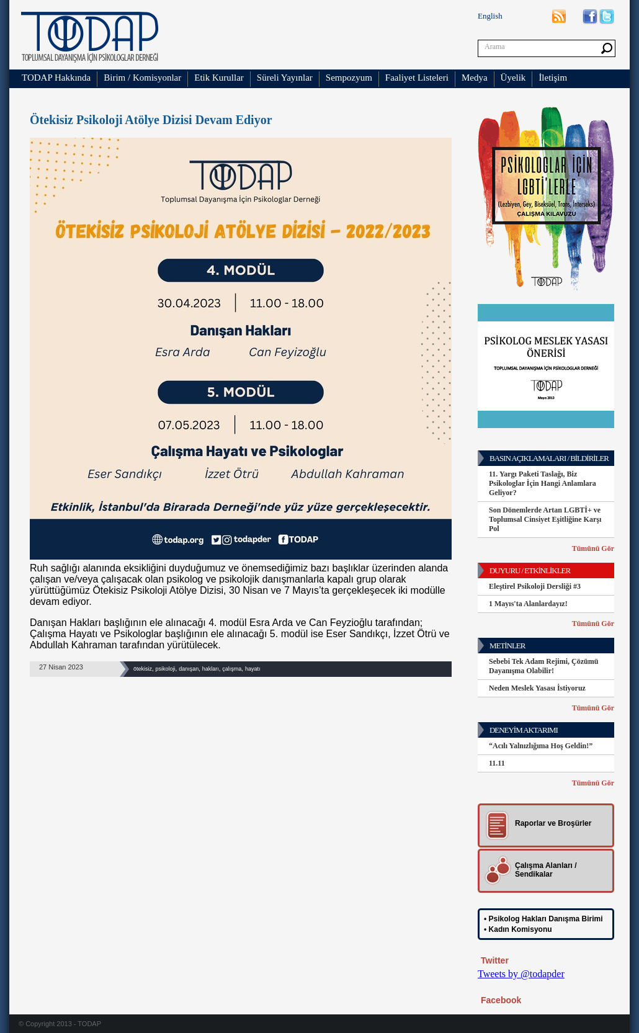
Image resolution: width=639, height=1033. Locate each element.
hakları (210, 669)
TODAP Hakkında (56, 78)
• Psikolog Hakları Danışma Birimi (543, 918)
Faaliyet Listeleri (417, 78)
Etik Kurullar (219, 78)
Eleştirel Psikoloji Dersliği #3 (535, 586)
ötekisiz (142, 669)
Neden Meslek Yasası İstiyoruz (537, 688)
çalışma (231, 669)
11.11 (497, 763)
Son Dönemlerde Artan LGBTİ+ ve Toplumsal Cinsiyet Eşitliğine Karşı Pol (545, 519)
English (490, 15)
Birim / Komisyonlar (142, 78)
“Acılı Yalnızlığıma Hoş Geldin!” (540, 745)
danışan (189, 669)
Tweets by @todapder (521, 973)
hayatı (253, 669)
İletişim (552, 78)
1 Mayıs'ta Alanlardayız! (528, 603)
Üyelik (513, 78)
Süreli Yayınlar (285, 78)
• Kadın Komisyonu (518, 929)
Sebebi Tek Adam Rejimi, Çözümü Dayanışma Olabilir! (543, 666)
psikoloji (166, 669)
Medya (475, 78)
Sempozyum (349, 78)
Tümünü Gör (593, 548)
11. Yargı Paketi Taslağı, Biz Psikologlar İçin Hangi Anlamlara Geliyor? (542, 483)
